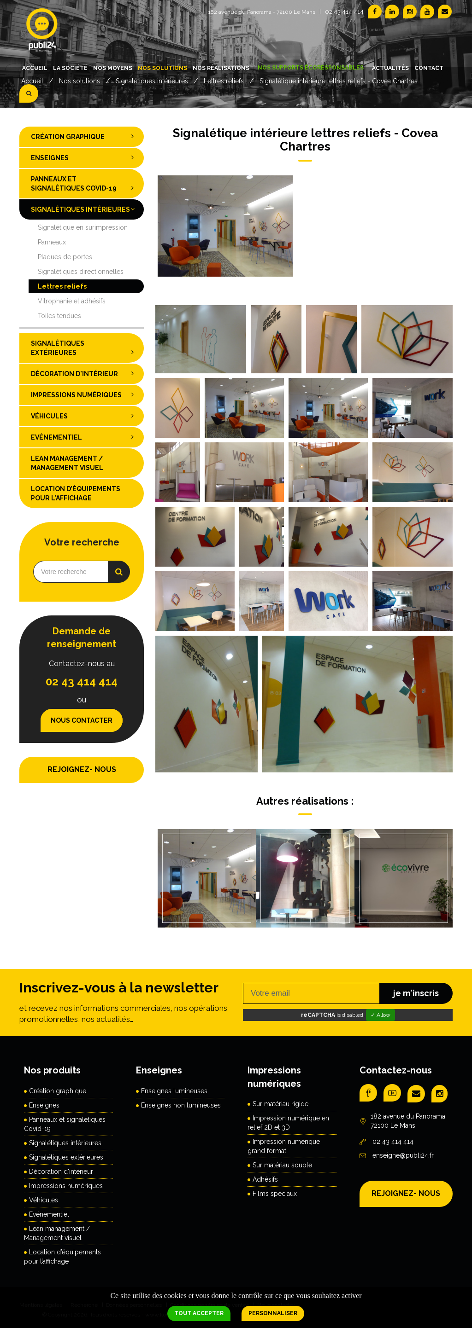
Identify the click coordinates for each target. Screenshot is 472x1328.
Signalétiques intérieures (85, 209)
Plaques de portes (65, 257)
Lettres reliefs (62, 286)
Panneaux (52, 242)
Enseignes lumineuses (174, 1091)
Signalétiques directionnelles (81, 271)
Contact (428, 68)
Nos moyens (112, 68)
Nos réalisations (221, 68)
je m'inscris (416, 993)
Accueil (34, 68)
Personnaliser (272, 1313)
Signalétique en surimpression (83, 227)
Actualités (390, 68)
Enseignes (85, 157)
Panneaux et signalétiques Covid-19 (85, 183)
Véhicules (85, 415)
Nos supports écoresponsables (311, 67)
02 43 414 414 (344, 11)
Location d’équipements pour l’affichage (75, 493)
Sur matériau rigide (280, 1104)
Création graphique (85, 136)
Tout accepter (199, 1313)
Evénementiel (85, 436)
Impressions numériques (85, 394)
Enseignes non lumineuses (181, 1105)
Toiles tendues (59, 315)
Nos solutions (162, 68)
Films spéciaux (275, 1193)
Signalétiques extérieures (85, 348)
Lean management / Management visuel (67, 463)
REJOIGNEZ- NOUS (81, 769)
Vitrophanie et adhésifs (72, 301)
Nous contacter (81, 720)
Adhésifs (265, 1179)
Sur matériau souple (282, 1165)
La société (70, 68)
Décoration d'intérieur (85, 373)
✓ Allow (380, 1015)
